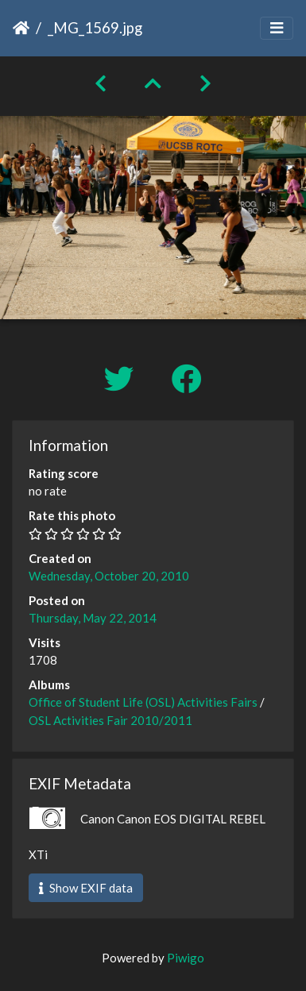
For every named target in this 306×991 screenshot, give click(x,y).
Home (21, 28)
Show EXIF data (86, 888)
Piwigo (185, 958)
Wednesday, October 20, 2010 (109, 576)
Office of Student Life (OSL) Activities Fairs (143, 702)
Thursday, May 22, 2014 (93, 618)
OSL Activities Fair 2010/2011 (110, 720)
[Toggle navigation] (276, 28)
